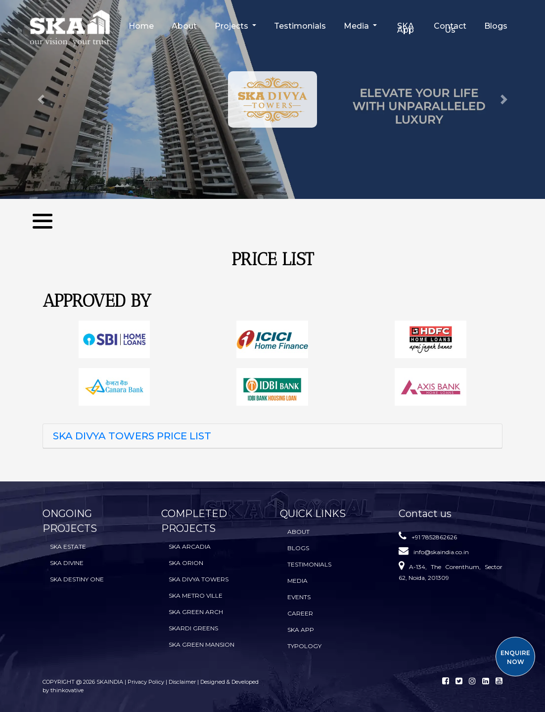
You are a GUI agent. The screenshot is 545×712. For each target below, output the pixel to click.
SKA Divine (67, 563)
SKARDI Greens (193, 628)
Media (297, 580)
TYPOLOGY (304, 646)
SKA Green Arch (196, 612)
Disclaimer (182, 681)
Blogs (495, 26)
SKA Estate (68, 546)
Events (299, 597)
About (184, 26)
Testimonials (300, 26)
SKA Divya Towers (198, 579)
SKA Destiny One (77, 579)
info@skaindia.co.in (441, 552)
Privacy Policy (147, 681)
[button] (41, 99)
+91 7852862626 (434, 537)
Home (141, 26)
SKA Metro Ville (196, 595)
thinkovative (67, 690)
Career (300, 613)
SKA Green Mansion (201, 644)
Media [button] (357, 26)
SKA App (405, 28)
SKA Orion (186, 563)
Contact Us (450, 28)
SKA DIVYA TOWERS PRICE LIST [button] (132, 436)
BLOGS (298, 548)
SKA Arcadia (190, 546)
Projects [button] (232, 26)
